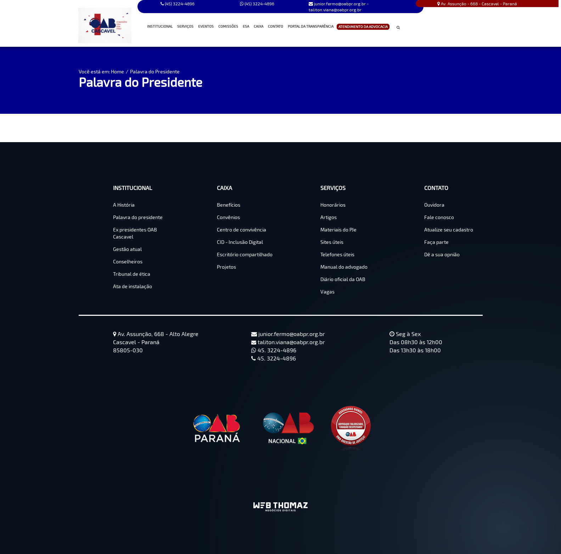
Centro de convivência (241, 229)
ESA (246, 26)
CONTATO (276, 26)
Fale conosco (439, 217)
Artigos (328, 217)
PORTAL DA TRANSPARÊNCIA (310, 26)
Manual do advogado (344, 267)
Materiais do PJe (338, 229)
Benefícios (228, 205)
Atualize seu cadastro (448, 229)
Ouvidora (434, 205)
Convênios (228, 217)
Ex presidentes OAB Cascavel (135, 233)
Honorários (333, 205)
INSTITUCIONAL (160, 26)
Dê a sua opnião (442, 254)
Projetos (226, 267)
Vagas (327, 292)
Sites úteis (331, 242)
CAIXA (259, 26)
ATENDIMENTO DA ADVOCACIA (363, 26)
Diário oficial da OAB (342, 279)
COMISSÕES (229, 26)
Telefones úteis (337, 254)
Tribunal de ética (131, 274)
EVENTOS (206, 26)
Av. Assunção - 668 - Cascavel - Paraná (477, 3)
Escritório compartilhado (245, 254)
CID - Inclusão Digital (240, 242)
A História (124, 205)
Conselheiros (127, 261)
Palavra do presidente (138, 217)
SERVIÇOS (186, 26)
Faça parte (436, 242)
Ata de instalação (132, 286)
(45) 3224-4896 (257, 3)
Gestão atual (127, 249)
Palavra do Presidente (155, 71)
